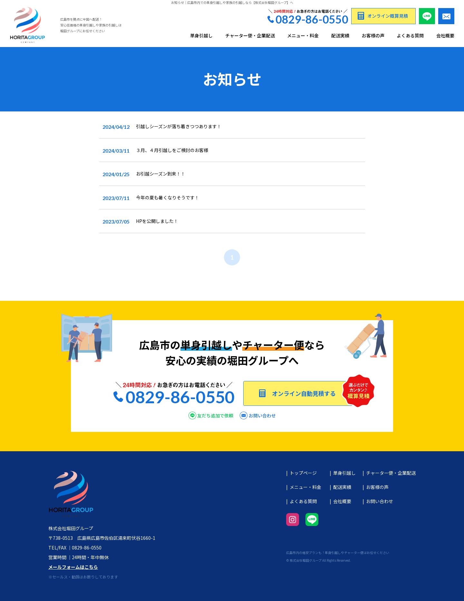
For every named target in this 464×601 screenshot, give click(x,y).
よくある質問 (410, 36)
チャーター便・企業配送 (250, 36)
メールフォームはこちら (73, 567)
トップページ (303, 473)
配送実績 (340, 36)
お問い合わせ (379, 501)
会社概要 (445, 36)
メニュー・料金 (303, 36)
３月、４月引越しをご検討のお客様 (172, 150)
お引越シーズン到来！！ (160, 173)
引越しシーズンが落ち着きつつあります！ (178, 126)
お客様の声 (373, 36)
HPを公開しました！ (157, 221)
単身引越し (201, 36)
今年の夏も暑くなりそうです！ (167, 197)
